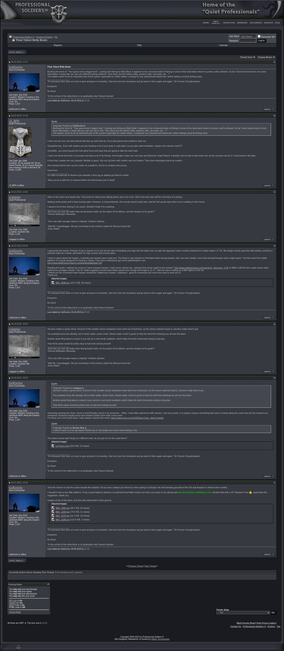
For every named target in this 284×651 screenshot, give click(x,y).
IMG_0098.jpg (62, 283)
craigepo (14, 197)
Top (278, 626)
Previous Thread (135, 566)
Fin (56, 37)
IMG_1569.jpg (62, 512)
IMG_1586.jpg (62, 519)
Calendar (223, 45)
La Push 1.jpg (62, 446)
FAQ (139, 45)
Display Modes (265, 57)
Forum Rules (15, 612)
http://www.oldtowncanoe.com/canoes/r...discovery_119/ (202, 268)
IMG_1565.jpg (62, 508)
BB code (13, 601)
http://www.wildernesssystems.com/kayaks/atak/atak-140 (74, 263)
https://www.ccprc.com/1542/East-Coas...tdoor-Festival (137, 418)
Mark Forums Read (246, 623)
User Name (234, 36)
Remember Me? (267, 37)
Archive (271, 626)
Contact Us (235, 626)
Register (58, 45)
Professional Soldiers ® (23, 37)
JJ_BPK (14, 120)
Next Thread (150, 566)
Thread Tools (246, 57)
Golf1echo (16, 67)
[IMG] (11, 605)
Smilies (12, 603)
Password (233, 41)
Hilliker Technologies (160, 639)
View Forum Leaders (266, 623)
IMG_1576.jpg (62, 515)
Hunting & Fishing (44, 37)
